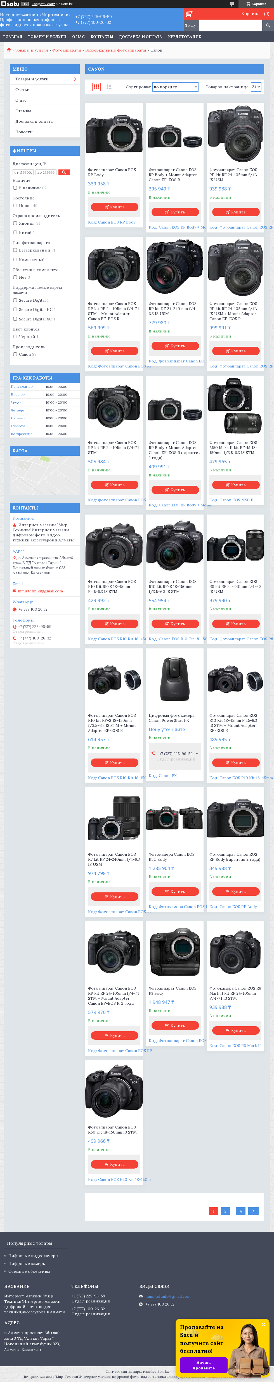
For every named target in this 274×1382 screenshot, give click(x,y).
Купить (117, 207)
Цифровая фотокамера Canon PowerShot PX (171, 718)
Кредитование (184, 36)
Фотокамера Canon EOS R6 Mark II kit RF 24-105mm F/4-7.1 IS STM (235, 993)
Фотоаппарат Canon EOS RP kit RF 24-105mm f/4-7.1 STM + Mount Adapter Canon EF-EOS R (113, 311)
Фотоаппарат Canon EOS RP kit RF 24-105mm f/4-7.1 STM (113, 447)
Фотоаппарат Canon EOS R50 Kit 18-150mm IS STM (112, 1130)
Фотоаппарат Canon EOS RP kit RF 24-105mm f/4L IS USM (233, 174)
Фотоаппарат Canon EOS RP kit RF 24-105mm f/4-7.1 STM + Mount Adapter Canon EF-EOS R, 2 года (113, 996)
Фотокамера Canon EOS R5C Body (172, 857)
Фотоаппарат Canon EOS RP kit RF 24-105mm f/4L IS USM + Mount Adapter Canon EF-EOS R (233, 311)
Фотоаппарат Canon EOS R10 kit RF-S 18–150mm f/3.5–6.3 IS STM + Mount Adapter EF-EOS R (112, 723)
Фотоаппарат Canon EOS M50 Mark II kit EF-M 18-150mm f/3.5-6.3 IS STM (233, 447)
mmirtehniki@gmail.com (40, 591)
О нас (78, 36)
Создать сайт (43, 4)
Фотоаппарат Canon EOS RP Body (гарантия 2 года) (234, 857)
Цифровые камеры (27, 1263)
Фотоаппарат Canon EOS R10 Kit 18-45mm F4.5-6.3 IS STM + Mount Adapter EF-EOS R (233, 723)
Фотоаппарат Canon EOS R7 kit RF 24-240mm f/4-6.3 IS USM (114, 859)
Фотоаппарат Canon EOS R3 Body (173, 991)
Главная (12, 36)
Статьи (22, 89)
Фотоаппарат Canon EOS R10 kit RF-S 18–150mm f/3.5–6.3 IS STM (173, 586)
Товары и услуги (47, 36)
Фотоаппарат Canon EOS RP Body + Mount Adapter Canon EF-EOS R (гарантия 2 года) (175, 450)
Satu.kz (163, 1371)
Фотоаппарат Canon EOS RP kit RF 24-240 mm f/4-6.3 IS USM (173, 308)
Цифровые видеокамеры (33, 1255)
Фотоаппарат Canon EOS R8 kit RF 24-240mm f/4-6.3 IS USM (235, 586)
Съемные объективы (29, 1271)
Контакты (102, 36)
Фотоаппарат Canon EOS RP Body (112, 172)
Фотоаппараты (66, 50)
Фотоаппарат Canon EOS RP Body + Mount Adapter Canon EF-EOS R (173, 174)
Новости (24, 131)
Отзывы (23, 110)
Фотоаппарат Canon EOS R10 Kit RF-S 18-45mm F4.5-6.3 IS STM (112, 586)
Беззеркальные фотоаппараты (115, 50)
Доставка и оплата (140, 36)
